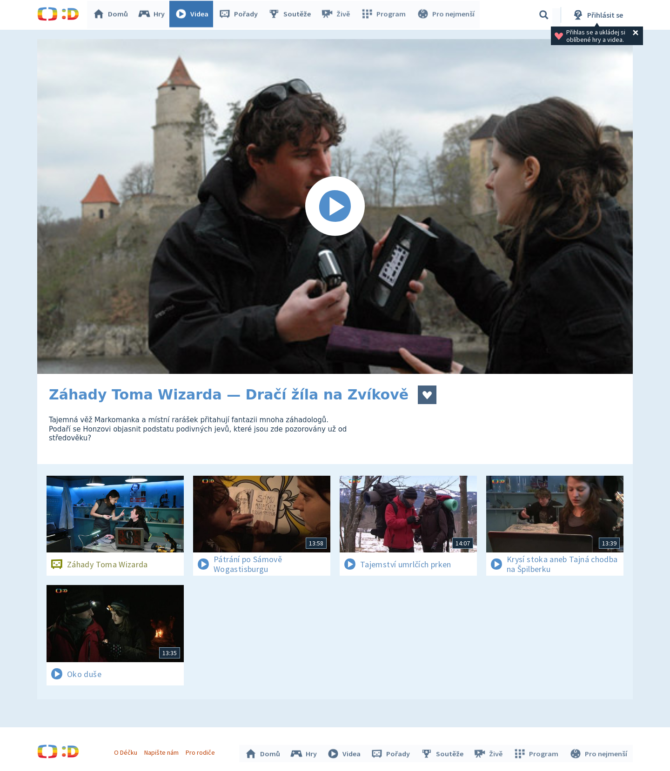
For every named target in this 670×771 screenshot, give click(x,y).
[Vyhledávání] (544, 15)
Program (384, 15)
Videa (193, 15)
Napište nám (162, 751)
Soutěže (291, 15)
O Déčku (126, 751)
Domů (112, 15)
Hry (153, 15)
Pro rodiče (201, 751)
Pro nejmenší (445, 15)
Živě (337, 15)
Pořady (240, 15)
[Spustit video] (335, 206)
